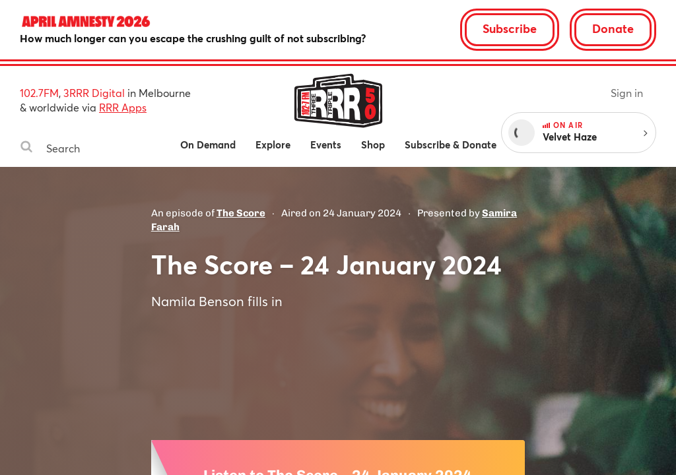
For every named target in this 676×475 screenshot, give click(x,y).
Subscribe (510, 28)
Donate (613, 28)
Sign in (627, 93)
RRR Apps (123, 107)
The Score (241, 213)
